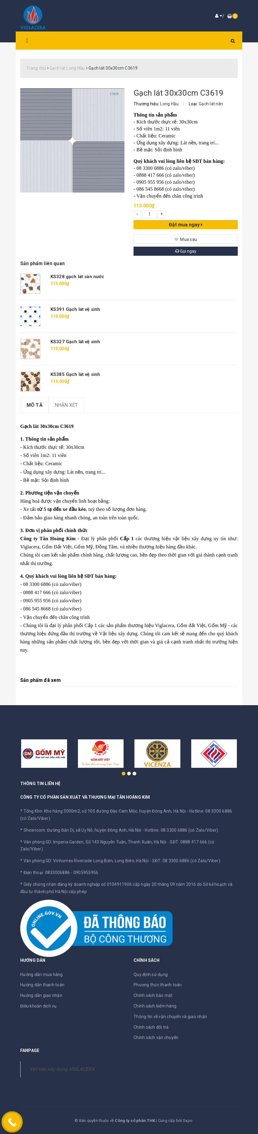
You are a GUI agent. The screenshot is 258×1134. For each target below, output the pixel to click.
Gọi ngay (185, 251)
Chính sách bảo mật (153, 995)
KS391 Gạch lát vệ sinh (75, 309)
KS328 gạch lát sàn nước (77, 276)
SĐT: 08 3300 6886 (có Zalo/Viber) (186, 860)
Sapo (187, 1120)
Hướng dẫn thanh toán (42, 984)
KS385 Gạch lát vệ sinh (75, 374)
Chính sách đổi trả (151, 1027)
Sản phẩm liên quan (42, 263)
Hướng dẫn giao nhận (41, 995)
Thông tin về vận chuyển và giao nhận (170, 1016)
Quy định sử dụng (151, 974)
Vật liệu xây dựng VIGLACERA (62, 1069)
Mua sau (185, 239)
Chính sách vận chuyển (156, 1037)
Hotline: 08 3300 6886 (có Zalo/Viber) (181, 830)
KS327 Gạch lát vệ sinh (75, 341)
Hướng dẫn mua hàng (41, 974)
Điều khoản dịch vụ (38, 1006)
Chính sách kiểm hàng (155, 1006)
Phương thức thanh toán (158, 984)
